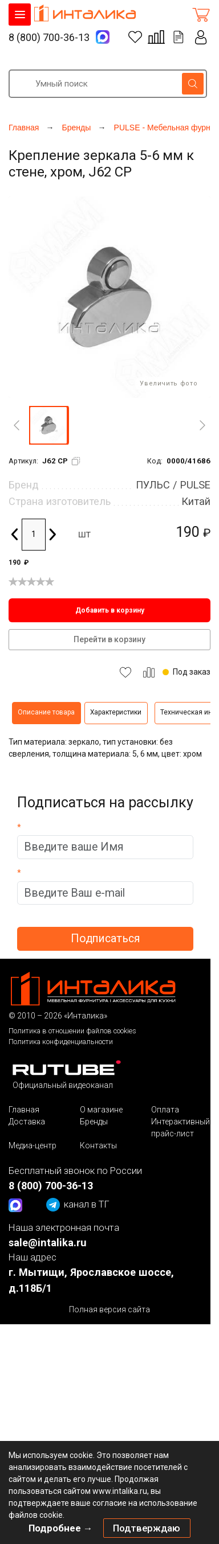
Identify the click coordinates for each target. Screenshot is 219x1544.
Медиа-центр (32, 1145)
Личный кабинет (201, 37)
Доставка (27, 1121)
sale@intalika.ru (48, 1243)
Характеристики (115, 712)
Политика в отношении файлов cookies (72, 1030)
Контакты (98, 1145)
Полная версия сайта (109, 1309)
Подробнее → (61, 1528)
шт (84, 534)
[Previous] (17, 425)
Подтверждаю (146, 1528)
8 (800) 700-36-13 (49, 37)
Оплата (165, 1109)
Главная (24, 1109)
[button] (48, 425)
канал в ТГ (78, 1205)
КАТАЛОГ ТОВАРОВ (20, 14)
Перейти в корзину (109, 639)
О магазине (101, 1109)
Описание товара (46, 712)
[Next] (202, 425)
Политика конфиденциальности (61, 1041)
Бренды (94, 1121)
